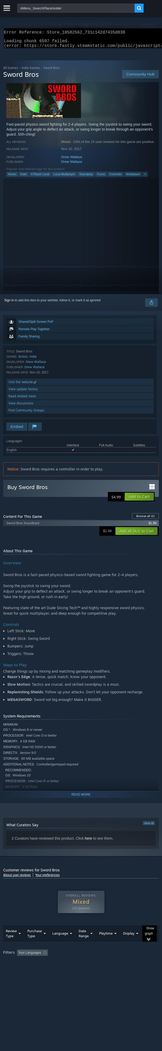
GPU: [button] (114, 970)
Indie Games (31, 71)
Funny (101, 177)
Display (128, 944)
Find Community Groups (26, 413)
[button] (139, 500)
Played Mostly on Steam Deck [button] (25, 970)
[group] (81, 966)
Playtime (106, 944)
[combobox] (76, 8)
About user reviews (17, 878)
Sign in (9, 303)
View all (149, 826)
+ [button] (145, 177)
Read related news (22, 399)
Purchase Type (34, 943)
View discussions (20, 406)
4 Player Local (40, 177)
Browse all (145, 519)
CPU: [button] (96, 970)
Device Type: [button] (137, 970)
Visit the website (22, 385)
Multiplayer (133, 177)
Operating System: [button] (70, 970)
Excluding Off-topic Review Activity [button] (83, 963)
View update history (23, 392)
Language (60, 944)
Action (12, 177)
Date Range (84, 943)
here (88, 841)
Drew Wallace (71, 160)
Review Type (11, 943)
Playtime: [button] (123, 963)
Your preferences (47, 878)
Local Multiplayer (64, 177)
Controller (115, 177)
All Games (10, 71)
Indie (24, 177)
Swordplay (86, 177)
